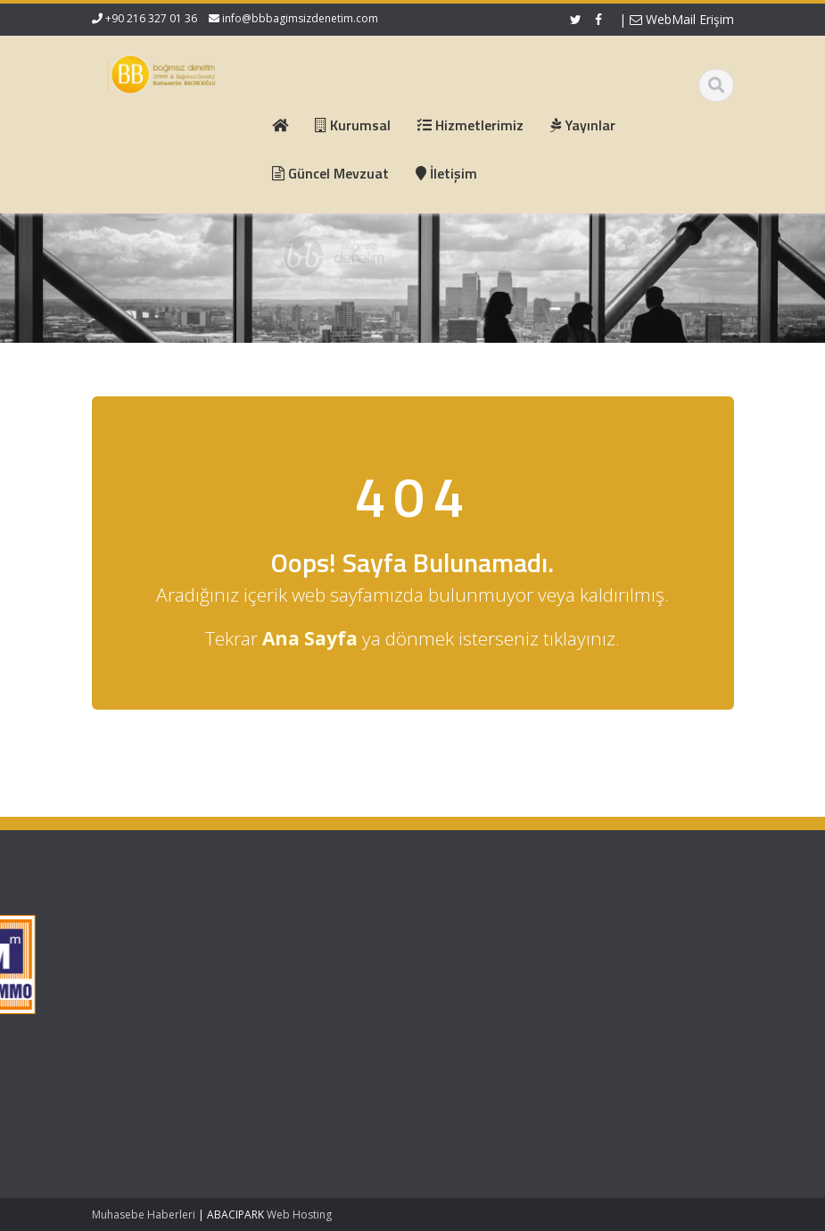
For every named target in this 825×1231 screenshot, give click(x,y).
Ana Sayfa (307, 929)
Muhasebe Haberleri (143, 1214)
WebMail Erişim (682, 19)
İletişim (298, 995)
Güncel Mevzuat (323, 979)
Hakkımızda (310, 945)
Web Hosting (299, 1214)
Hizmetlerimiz (315, 962)
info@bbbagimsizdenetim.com (300, 18)
